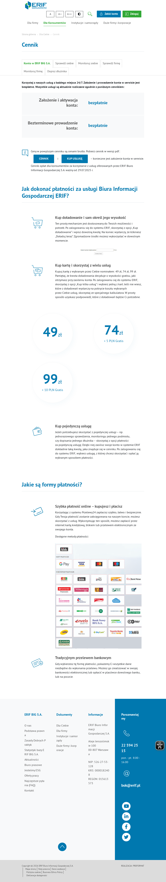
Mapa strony (30, 869)
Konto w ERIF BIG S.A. (37, 63)
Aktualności (31, 760)
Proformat (138, 866)
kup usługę (74, 159)
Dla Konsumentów (54, 23)
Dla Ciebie (44, 34)
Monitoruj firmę (33, 71)
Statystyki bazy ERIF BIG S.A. (34, 752)
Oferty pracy (31, 776)
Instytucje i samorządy (84, 23)
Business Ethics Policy (53, 872)
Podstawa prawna (34, 733)
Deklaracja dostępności (36, 875)
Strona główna (29, 34)
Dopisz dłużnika (57, 71)
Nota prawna (44, 869)
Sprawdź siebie (64, 63)
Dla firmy (32, 23)
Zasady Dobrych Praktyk (35, 743)
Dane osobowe (58, 869)
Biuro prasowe (33, 765)
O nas (27, 726)
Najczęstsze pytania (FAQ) (34, 783)
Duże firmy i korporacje (117, 23)
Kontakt (29, 791)
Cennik (44, 159)
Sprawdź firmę (111, 63)
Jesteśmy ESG (32, 770)
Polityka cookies (33, 872)
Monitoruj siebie (88, 63)
